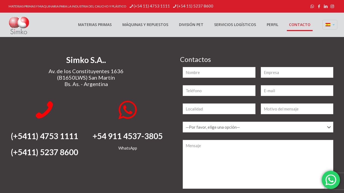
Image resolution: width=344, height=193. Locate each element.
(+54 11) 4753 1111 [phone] (152, 5)
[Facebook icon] (319, 6)
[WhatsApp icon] (312, 6)
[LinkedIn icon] (326, 6)
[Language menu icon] (330, 24)
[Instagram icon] (332, 6)
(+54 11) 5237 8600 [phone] (195, 5)
